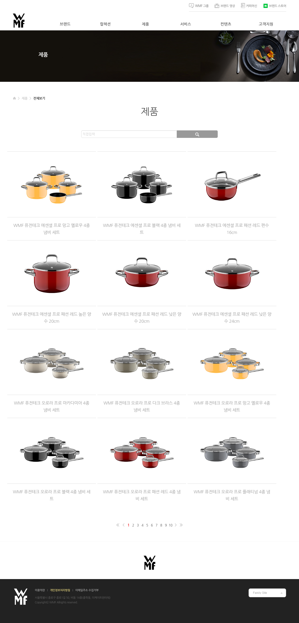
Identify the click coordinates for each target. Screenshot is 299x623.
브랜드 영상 (224, 5)
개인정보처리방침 (60, 590)
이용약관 (40, 590)
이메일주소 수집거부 (87, 590)
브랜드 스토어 (274, 5)
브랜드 (65, 24)
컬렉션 (105, 24)
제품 (145, 24)
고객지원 (266, 24)
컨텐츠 (226, 24)
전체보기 (39, 98)
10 (170, 525)
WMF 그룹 (199, 5)
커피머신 (249, 5)
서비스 (185, 24)
